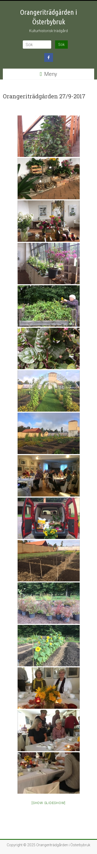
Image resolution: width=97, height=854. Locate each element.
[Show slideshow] (48, 803)
